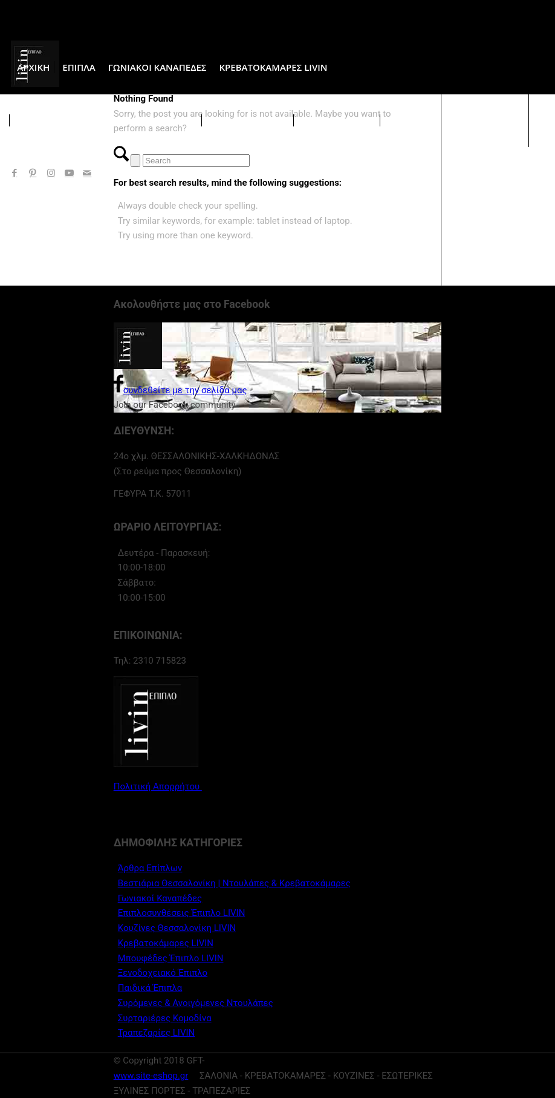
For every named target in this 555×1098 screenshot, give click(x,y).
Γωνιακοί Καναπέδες (160, 898)
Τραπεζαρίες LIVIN (156, 1032)
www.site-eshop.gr (151, 1075)
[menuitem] (33, 67)
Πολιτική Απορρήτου (158, 786)
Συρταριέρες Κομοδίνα (165, 1018)
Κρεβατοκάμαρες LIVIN (165, 943)
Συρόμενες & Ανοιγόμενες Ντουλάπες (195, 1003)
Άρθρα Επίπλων (150, 868)
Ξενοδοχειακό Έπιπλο (162, 972)
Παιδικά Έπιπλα (150, 987)
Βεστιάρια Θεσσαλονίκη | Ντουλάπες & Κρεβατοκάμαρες (234, 883)
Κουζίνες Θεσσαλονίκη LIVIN (177, 928)
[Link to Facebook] (14, 173)
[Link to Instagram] (51, 173)
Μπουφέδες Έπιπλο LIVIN (171, 958)
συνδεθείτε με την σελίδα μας (180, 390)
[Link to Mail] (87, 173)
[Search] (196, 160)
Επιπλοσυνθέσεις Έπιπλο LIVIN (181, 912)
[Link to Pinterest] (33, 173)
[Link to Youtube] (69, 173)
